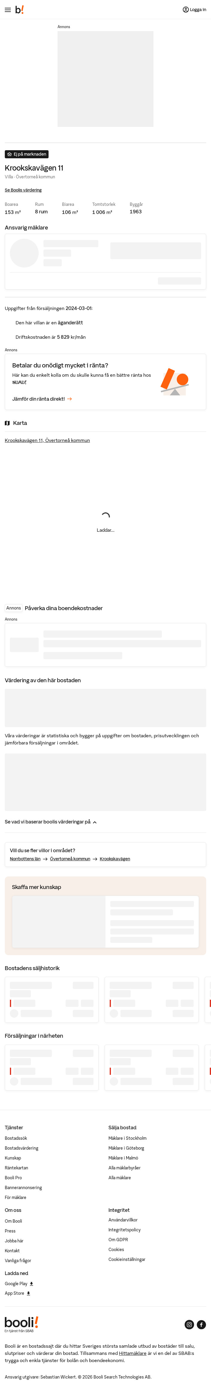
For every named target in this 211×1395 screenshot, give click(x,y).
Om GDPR (118, 1239)
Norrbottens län (25, 858)
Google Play (19, 1283)
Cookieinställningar (126, 1259)
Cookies (116, 1249)
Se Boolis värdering (23, 190)
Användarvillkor (123, 1220)
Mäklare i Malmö (123, 1158)
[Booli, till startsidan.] (20, 9)
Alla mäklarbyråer (124, 1168)
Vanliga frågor (18, 1260)
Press (10, 1231)
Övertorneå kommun (70, 858)
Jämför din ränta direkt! (42, 399)
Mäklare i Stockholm (127, 1138)
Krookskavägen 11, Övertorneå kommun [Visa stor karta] (47, 440)
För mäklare (15, 1197)
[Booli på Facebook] (201, 1324)
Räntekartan (16, 1168)
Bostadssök (16, 1138)
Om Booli (13, 1221)
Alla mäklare (119, 1177)
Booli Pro (13, 1177)
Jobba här (14, 1241)
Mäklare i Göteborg (126, 1148)
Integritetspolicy (124, 1230)
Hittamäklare (133, 1353)
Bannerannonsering (23, 1187)
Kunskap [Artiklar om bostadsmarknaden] (13, 1158)
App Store (17, 1293)
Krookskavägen (115, 858)
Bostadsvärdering (21, 1148)
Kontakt (12, 1250)
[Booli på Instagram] (189, 1324)
